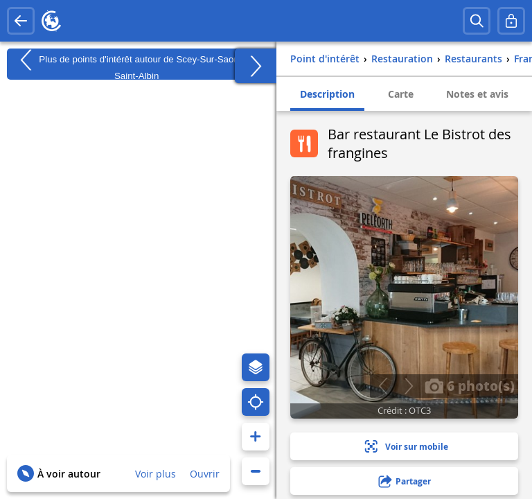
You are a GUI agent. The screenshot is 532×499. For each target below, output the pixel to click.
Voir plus (155, 473)
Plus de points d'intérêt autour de (137, 64)
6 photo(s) (470, 385)
